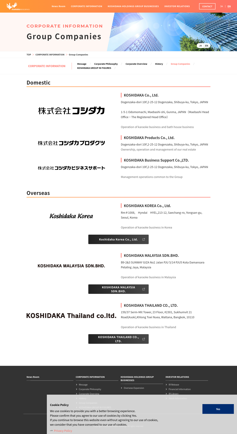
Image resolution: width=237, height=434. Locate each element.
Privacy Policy (63, 430)
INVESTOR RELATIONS (177, 6)
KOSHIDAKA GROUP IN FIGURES (94, 68)
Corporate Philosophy (106, 64)
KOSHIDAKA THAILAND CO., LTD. (118, 339)
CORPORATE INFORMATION (49, 54)
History (159, 64)
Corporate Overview (136, 64)
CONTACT (207, 6)
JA (200, 45)
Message (81, 64)
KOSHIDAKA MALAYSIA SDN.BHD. (118, 289)
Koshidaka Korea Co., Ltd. (118, 239)
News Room (58, 6)
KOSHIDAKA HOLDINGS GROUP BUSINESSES (133, 6)
